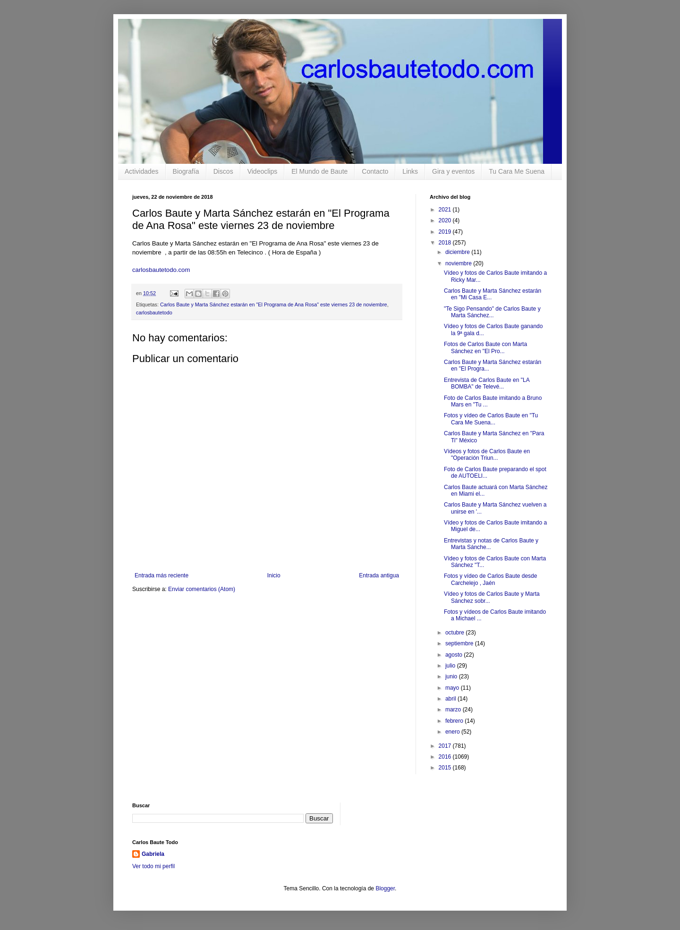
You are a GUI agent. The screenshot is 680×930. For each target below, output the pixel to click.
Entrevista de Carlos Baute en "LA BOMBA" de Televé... (486, 383)
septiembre (460, 643)
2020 (446, 220)
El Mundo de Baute (319, 171)
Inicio (273, 575)
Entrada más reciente (161, 575)
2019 (446, 231)
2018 (446, 242)
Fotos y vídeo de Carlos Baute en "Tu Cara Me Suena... (491, 418)
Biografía (186, 171)
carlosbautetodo (154, 312)
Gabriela (153, 854)
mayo (453, 688)
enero (453, 731)
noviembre (459, 263)
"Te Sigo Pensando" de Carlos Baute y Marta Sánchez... (492, 312)
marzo (454, 709)
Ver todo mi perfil (153, 866)
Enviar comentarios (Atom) (201, 589)
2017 (446, 746)
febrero (455, 721)
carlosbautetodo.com (162, 269)
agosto (454, 654)
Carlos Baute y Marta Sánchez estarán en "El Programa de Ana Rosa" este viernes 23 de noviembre (273, 304)
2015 (446, 767)
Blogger (385, 888)
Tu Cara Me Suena (516, 171)
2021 (446, 209)
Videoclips (262, 171)
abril (451, 698)
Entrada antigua (379, 575)
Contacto (375, 171)
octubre (455, 632)
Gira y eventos (453, 171)
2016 (446, 756)
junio (452, 676)
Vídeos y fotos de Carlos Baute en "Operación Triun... (487, 454)
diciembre (458, 252)
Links (410, 171)
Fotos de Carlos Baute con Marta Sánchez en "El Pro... (485, 347)
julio (451, 665)
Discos (223, 171)
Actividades (142, 171)
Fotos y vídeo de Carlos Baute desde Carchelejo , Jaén (490, 579)
